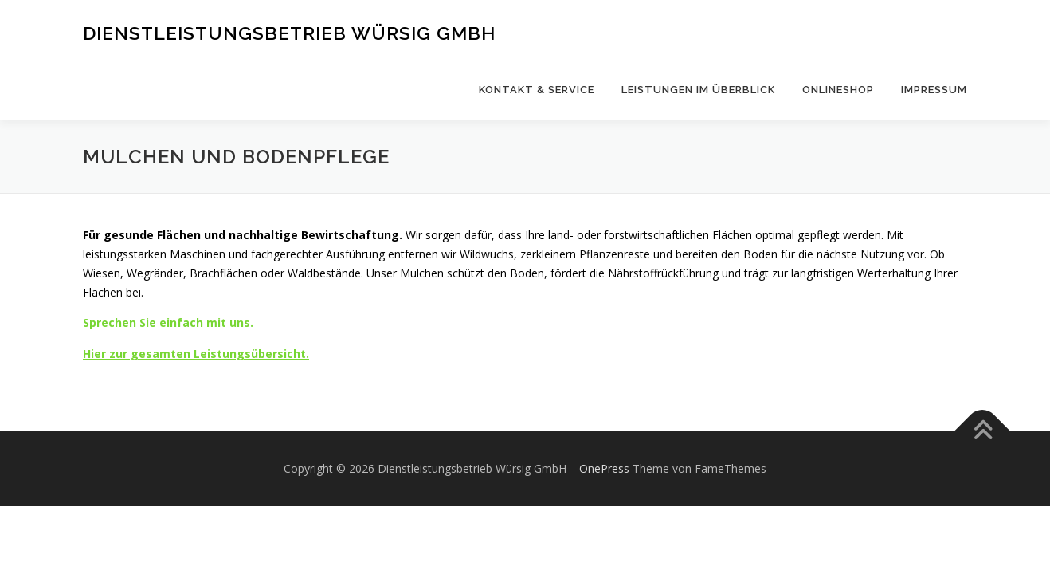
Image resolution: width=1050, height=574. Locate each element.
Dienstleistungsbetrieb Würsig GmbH (289, 32)
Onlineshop (838, 90)
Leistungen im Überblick (698, 90)
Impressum (934, 90)
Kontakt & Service (536, 90)
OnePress (604, 468)
